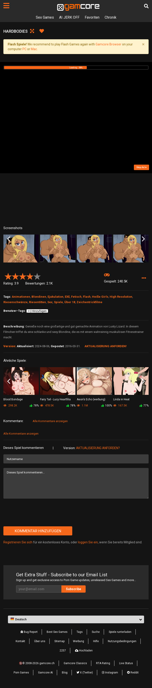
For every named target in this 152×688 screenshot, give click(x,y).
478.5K (47, 405)
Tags (80, 632)
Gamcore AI (45, 672)
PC (24, 49)
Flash (87, 296)
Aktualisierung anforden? (98, 448)
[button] (144, 278)
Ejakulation (55, 296)
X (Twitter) (85, 672)
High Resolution (121, 296)
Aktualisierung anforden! (105, 346)
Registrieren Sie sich (17, 542)
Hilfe (96, 641)
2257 (63, 650)
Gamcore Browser (108, 44)
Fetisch (76, 296)
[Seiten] (6, 5)
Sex (50, 302)
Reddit (133, 672)
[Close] (143, 44)
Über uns (39, 641)
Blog (65, 672)
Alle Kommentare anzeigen (50, 421)
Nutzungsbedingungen (122, 641)
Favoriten (92, 17)
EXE (67, 296)
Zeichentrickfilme (89, 302)
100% (106, 405)
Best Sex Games (57, 632)
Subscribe (73, 589)
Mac (34, 49)
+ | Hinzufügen (37, 311)
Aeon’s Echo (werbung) (91, 399)
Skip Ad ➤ (141, 167)
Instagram (110, 672)
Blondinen (38, 296)
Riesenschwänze (15, 302)
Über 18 (69, 302)
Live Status (126, 663)
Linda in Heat (121, 399)
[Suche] (146, 6)
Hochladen (84, 650)
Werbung (78, 641)
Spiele (58, 302)
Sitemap (59, 641)
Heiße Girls (100, 296)
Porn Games (21, 672)
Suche (96, 632)
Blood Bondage (13, 399)
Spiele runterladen (120, 632)
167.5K (120, 405)
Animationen (21, 296)
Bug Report (29, 632)
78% (34, 405)
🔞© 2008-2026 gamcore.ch (37, 663)
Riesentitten (37, 302)
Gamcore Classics (75, 663)
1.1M (82, 405)
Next (143, 239)
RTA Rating (103, 663)
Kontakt (20, 641)
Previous (8, 239)
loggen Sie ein (88, 542)
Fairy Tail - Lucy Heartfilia (55, 399)
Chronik (110, 17)
